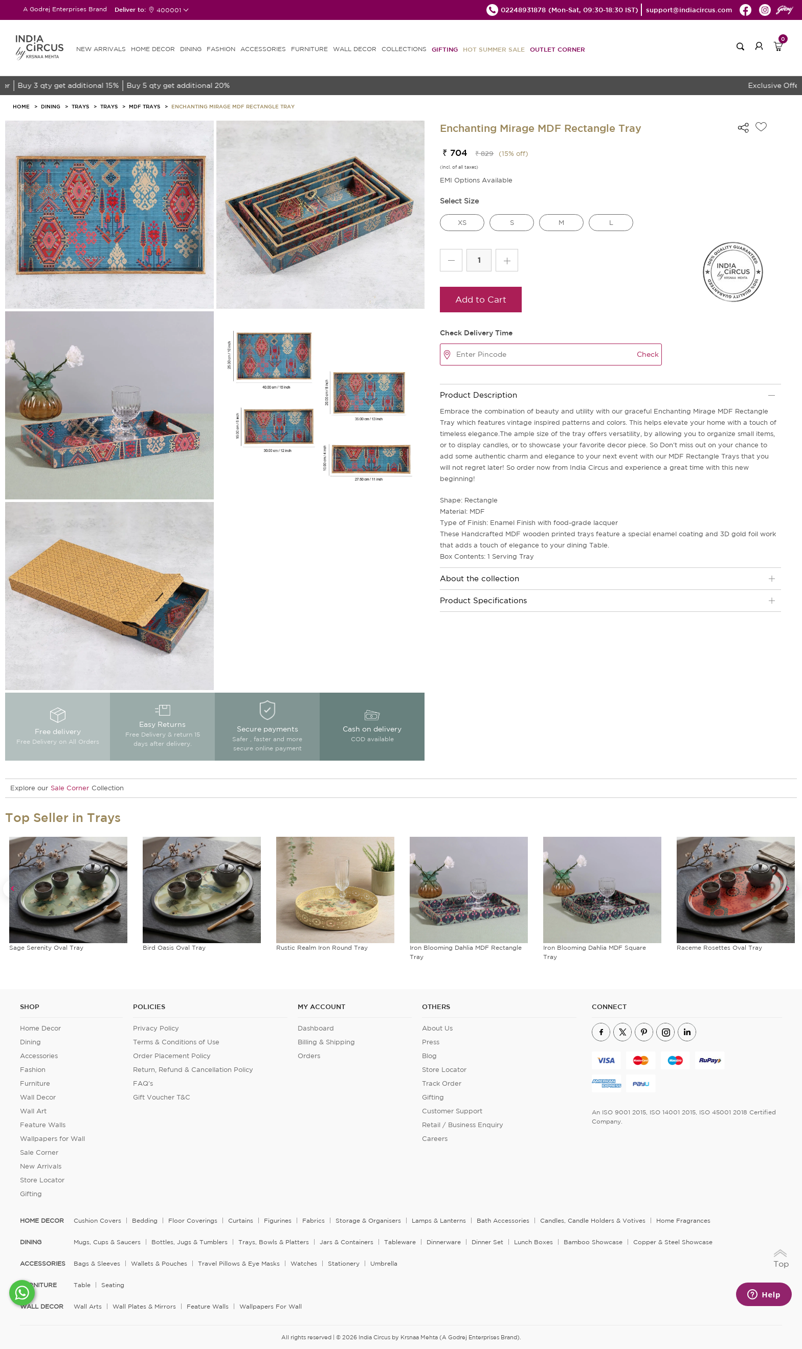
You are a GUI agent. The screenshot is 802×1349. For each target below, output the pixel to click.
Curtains (240, 1220)
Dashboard (316, 1028)
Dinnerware (444, 1242)
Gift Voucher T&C (161, 1097)
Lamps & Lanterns (439, 1220)
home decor (42, 1221)
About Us (437, 1028)
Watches (304, 1263)
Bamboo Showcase (593, 1242)
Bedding (145, 1220)
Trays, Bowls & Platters (273, 1242)
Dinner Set (487, 1242)
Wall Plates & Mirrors (144, 1306)
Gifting (445, 49)
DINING (191, 48)
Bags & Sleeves (97, 1263)
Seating (112, 1285)
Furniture (35, 1083)
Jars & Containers (346, 1242)
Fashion (33, 1069)
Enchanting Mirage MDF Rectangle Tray (233, 106)
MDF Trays (144, 106)
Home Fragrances (683, 1220)
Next (787, 889)
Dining (50, 106)
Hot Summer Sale (494, 49)
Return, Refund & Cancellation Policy (193, 1069)
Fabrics (313, 1220)
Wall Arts (88, 1306)
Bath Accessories (503, 1220)
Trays (80, 106)
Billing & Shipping (326, 1042)
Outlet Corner (557, 49)
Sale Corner (70, 788)
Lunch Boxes (533, 1242)
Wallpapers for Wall (52, 1138)
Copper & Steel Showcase (672, 1242)
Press (430, 1042)
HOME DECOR (153, 48)
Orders (309, 1056)
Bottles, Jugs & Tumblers (189, 1242)
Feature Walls (42, 1125)
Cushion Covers (97, 1220)
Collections (404, 48)
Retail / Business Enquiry (462, 1125)
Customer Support (452, 1111)
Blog (429, 1056)
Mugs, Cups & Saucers (107, 1242)
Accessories (39, 1056)
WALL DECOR (354, 48)
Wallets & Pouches (159, 1263)
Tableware (400, 1242)
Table (82, 1285)
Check (648, 354)
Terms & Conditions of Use (176, 1042)
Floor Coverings (192, 1220)
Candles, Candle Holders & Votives (592, 1220)
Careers (435, 1138)
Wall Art (33, 1111)
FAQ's (143, 1083)
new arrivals (101, 48)
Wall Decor (38, 1097)
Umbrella (383, 1263)
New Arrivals (40, 1166)
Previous (12, 889)
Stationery (344, 1263)
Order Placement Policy (172, 1056)
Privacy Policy (156, 1028)
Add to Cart (480, 299)
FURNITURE (309, 48)
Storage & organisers (368, 1220)
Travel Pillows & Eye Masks (239, 1263)
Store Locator (42, 1180)
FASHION (221, 48)
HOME (21, 106)
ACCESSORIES (263, 48)
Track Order (441, 1083)
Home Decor (40, 1028)
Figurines (278, 1220)
